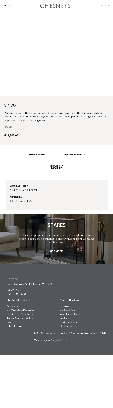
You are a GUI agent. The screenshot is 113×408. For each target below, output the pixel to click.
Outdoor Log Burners (70, 326)
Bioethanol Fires (67, 310)
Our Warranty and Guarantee (20, 310)
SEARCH (105, 5)
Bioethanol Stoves (68, 322)
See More (56, 251)
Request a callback (74, 155)
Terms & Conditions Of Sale (20, 318)
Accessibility (12, 306)
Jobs (9, 322)
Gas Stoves (65, 318)
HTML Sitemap (14, 326)
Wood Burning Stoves (70, 314)
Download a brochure (56, 167)
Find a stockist (37, 155)
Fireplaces (64, 306)
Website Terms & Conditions (20, 314)
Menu (6, 6)
